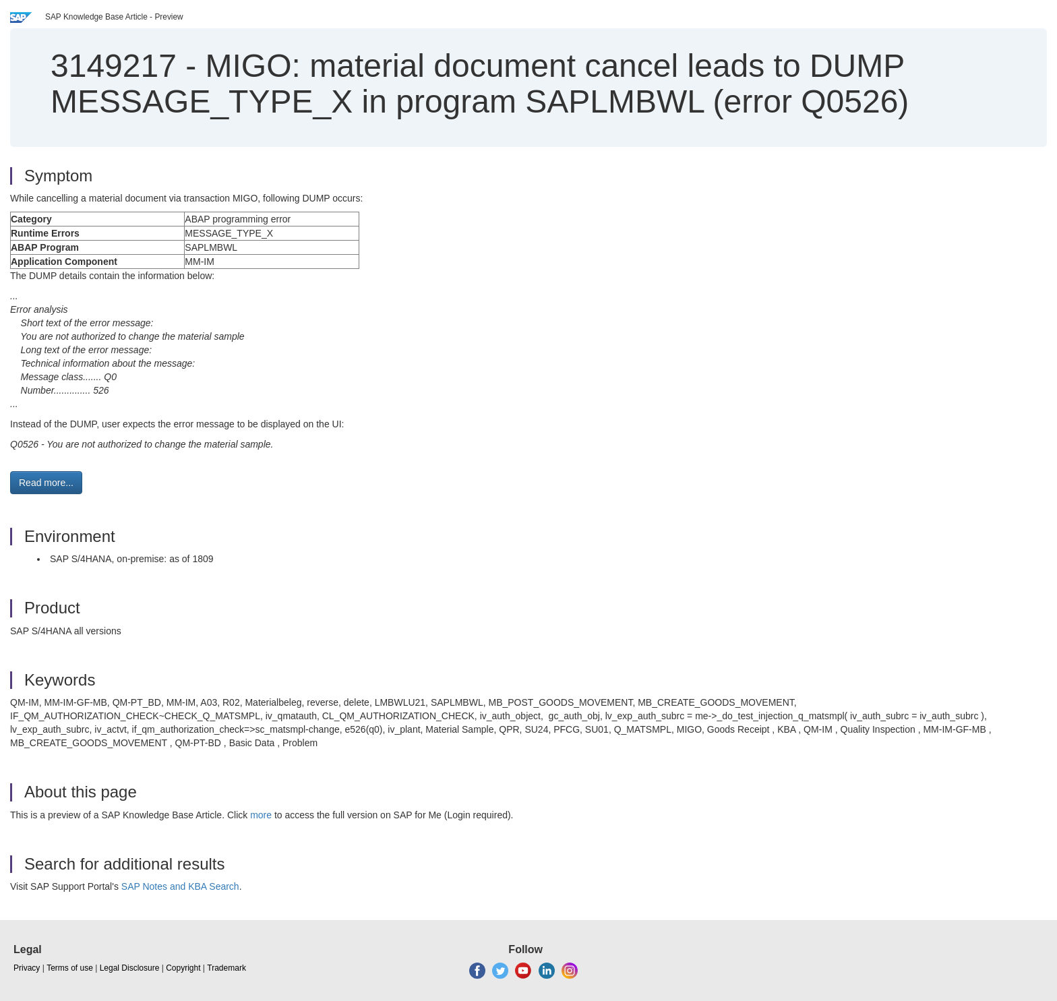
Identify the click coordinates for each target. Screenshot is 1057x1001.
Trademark (226, 968)
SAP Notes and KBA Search (180, 886)
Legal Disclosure (130, 968)
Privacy (26, 968)
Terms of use (70, 968)
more (261, 815)
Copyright (183, 968)
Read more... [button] (46, 482)
